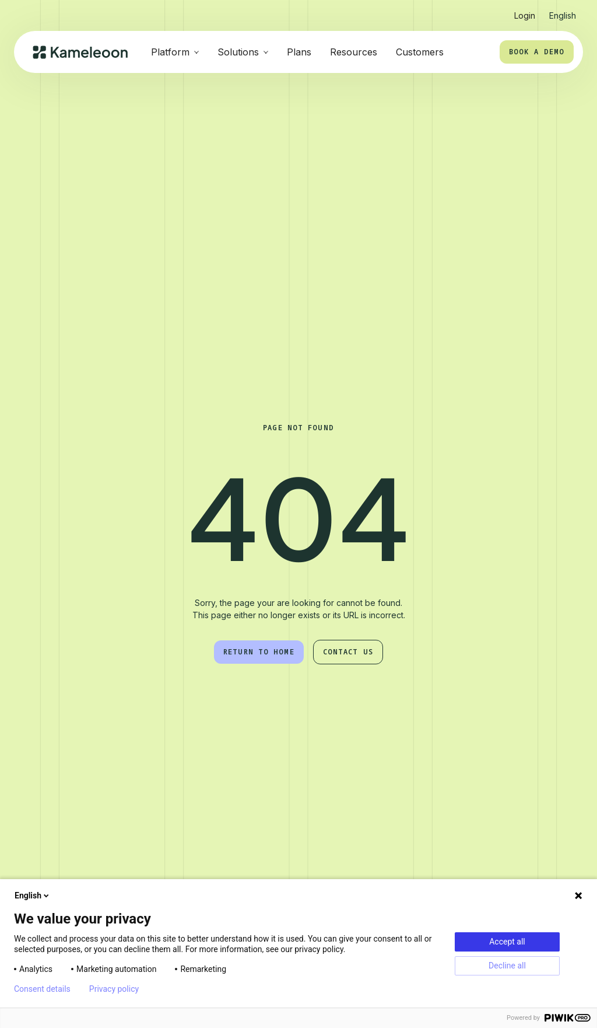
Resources (353, 52)
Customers (420, 52)
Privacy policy (114, 989)
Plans (299, 52)
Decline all (507, 965)
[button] (562, 11)
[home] (80, 52)
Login (524, 15)
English (33, 895)
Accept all (507, 941)
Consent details (42, 989)
